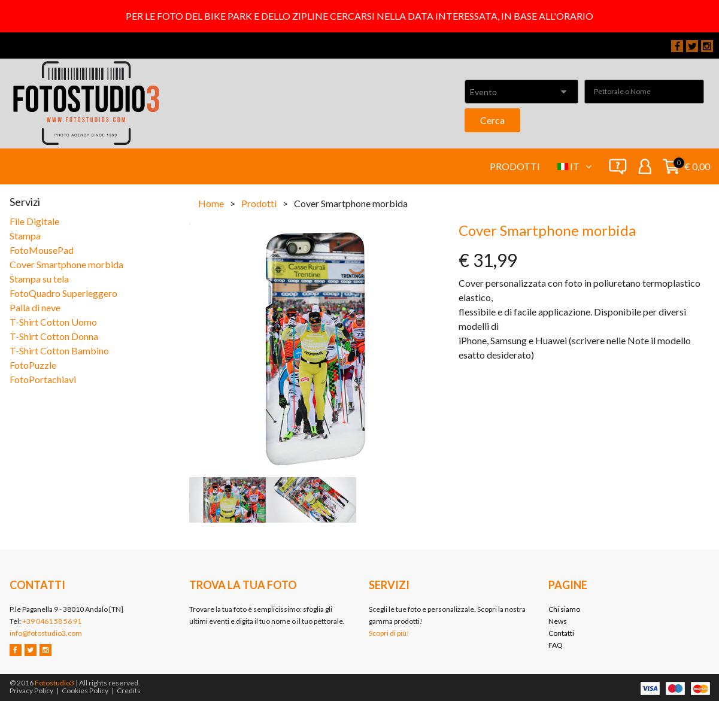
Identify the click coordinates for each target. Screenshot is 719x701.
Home (211, 203)
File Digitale (34, 221)
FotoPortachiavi (43, 379)
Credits (129, 690)
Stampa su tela (39, 278)
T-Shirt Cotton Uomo (53, 321)
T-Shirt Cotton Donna (54, 336)
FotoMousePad (42, 250)
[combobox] (521, 92)
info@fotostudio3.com (46, 633)
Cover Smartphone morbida (66, 264)
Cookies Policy (85, 690)
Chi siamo (564, 609)
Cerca (492, 120)
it (580, 166)
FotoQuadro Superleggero (63, 293)
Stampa (25, 235)
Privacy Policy (31, 690)
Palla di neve (35, 307)
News (557, 621)
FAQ (555, 645)
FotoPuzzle (33, 365)
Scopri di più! (389, 633)
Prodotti (515, 166)
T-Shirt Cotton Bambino (59, 350)
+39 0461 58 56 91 (51, 621)
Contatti (561, 633)
